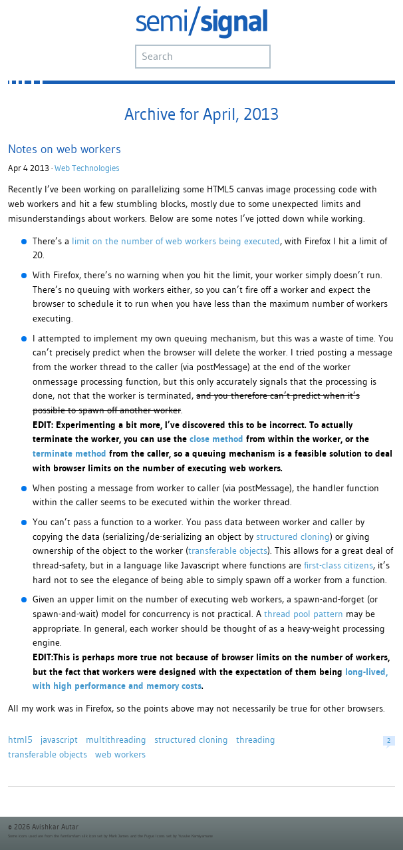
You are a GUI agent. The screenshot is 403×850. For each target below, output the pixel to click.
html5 (20, 739)
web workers (120, 754)
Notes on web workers (64, 148)
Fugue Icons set (158, 836)
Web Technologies (87, 168)
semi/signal (201, 22)
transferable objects (227, 550)
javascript (59, 739)
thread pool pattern (303, 614)
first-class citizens (338, 565)
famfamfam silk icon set (81, 836)
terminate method (69, 453)
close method (216, 439)
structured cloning (293, 536)
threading (255, 739)
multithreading (116, 739)
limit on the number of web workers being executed (176, 241)
